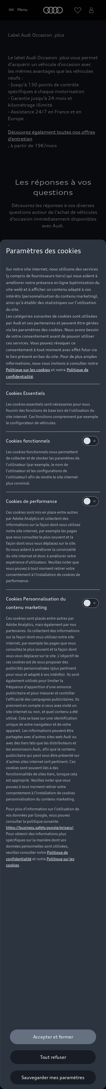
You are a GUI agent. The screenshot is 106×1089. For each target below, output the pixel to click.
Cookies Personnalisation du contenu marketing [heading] (52, 603)
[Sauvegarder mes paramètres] (53, 1077)
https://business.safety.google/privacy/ (39, 827)
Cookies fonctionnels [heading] (52, 441)
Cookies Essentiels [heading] (25, 393)
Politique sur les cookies (28, 369)
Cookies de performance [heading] (52, 501)
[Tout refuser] (53, 1057)
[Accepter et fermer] (53, 1036)
